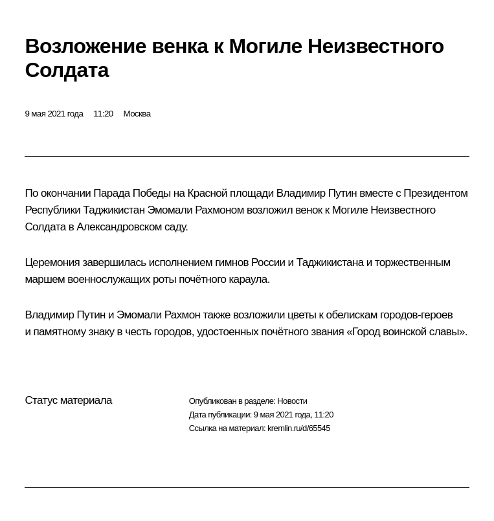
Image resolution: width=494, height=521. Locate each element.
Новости (292, 401)
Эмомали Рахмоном (196, 210)
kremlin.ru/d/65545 (298, 428)
